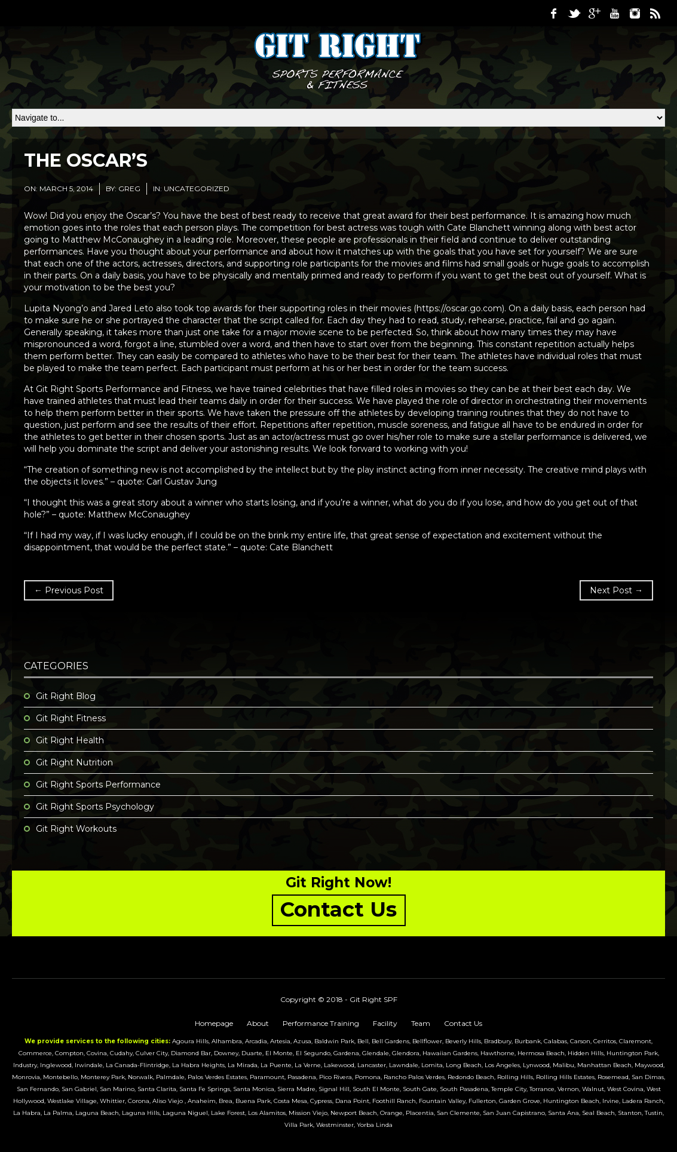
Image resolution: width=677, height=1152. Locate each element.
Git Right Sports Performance (98, 784)
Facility (385, 1023)
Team (420, 1023)
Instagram (634, 13)
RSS (655, 13)
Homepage (214, 1023)
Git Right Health (70, 740)
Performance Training (321, 1023)
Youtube (614, 13)
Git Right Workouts (76, 828)
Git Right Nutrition (74, 762)
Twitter (573, 13)
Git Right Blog (66, 696)
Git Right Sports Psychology (95, 806)
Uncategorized (196, 188)
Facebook (553, 13)
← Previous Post (68, 590)
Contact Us (463, 1023)
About (258, 1023)
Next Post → (616, 590)
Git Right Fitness (71, 718)
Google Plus (594, 13)
